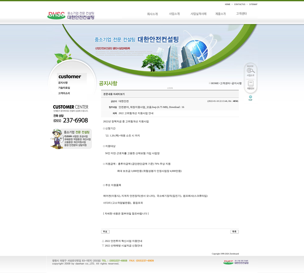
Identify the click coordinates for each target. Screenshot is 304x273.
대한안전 (124, 101)
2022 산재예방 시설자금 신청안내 (123, 245)
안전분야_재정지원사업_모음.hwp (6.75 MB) (143, 107)
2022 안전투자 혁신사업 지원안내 (123, 240)
